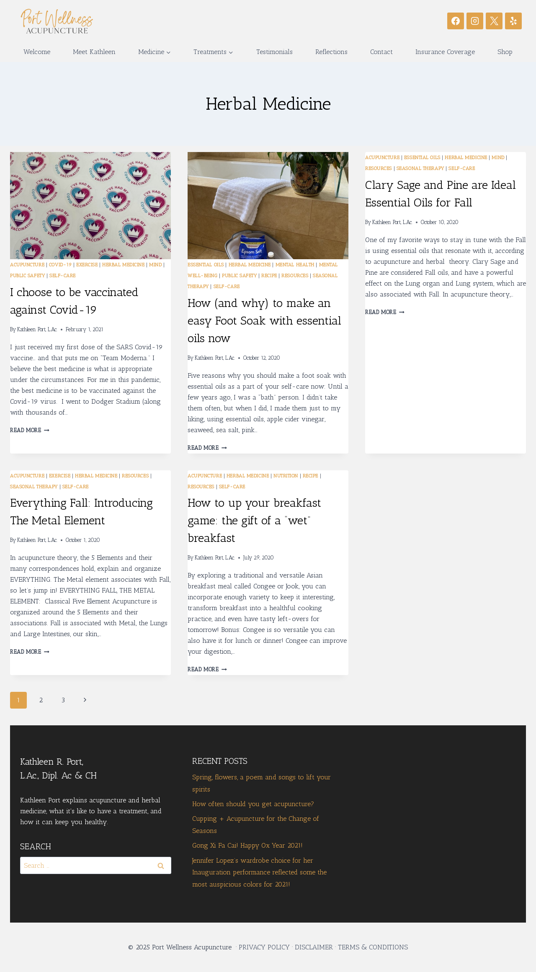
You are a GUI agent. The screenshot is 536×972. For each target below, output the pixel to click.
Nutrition (285, 476)
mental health (295, 265)
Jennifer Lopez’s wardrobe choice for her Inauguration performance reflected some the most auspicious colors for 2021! (259, 872)
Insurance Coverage (445, 52)
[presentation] (90, 205)
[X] (494, 21)
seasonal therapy (420, 168)
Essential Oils (206, 265)
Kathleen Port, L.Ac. (37, 329)
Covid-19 (60, 265)
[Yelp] (513, 21)
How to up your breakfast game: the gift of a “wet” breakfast (254, 520)
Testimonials (274, 52)
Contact (381, 52)
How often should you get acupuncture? (253, 804)
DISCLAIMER (314, 947)
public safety (27, 275)
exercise (87, 265)
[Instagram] (474, 21)
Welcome (36, 52)
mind (155, 265)
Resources (294, 275)
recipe (269, 275)
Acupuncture (27, 265)
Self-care (62, 275)
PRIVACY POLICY (264, 947)
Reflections (331, 52)
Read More (29, 430)
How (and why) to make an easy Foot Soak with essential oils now (264, 320)
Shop (505, 52)
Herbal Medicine (123, 265)
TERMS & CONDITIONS (373, 947)
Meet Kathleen (94, 52)
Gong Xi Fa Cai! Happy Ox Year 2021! (247, 845)
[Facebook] (455, 21)
